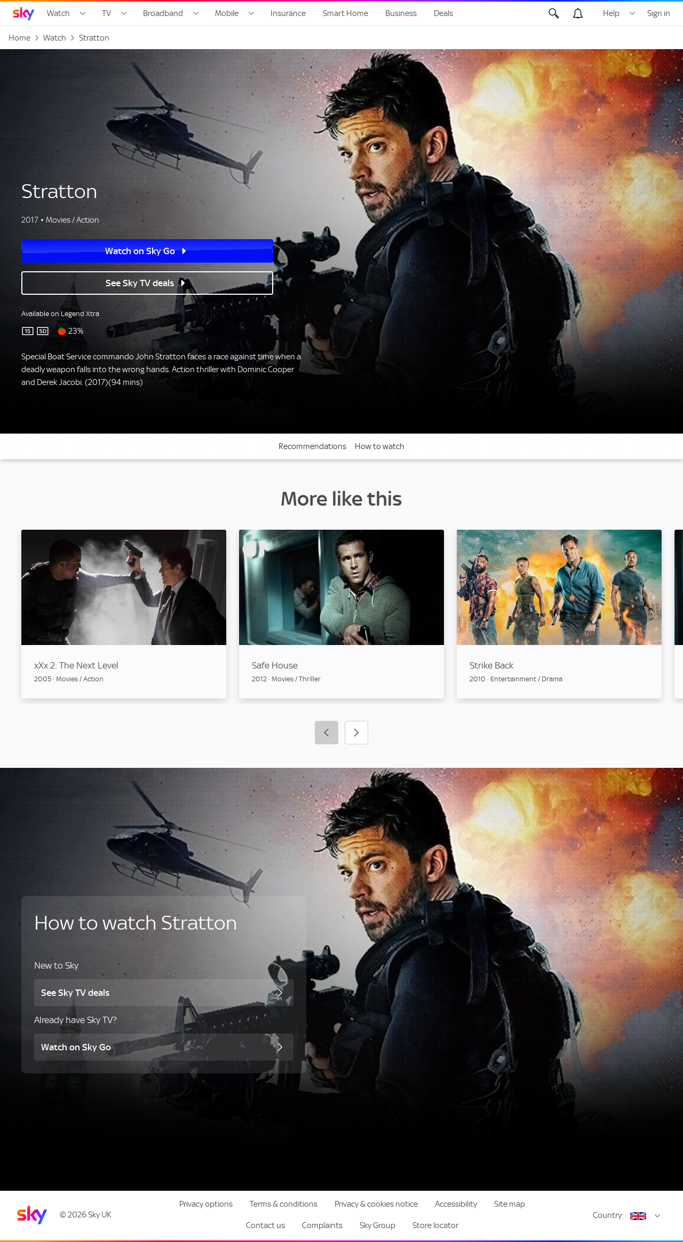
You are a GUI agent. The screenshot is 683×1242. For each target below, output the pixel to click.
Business (401, 13)
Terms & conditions (283, 1204)
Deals (443, 13)
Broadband (163, 13)
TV (106, 13)
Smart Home (345, 13)
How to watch (379, 446)
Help (611, 13)
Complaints (322, 1225)
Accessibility (456, 1204)
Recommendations (312, 446)
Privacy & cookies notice (376, 1204)
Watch (58, 13)
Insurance (288, 13)
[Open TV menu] (124, 13)
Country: (608, 1215)
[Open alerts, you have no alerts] (578, 13)
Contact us (265, 1225)
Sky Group (377, 1225)
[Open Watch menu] (82, 13)
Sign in (658, 13)
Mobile (227, 13)
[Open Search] (554, 13)
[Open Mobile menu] (251, 13)
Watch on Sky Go (109, 251)
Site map (509, 1204)
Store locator (435, 1225)
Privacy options (206, 1204)
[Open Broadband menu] (196, 13)
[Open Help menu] (632, 13)
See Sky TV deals (109, 283)
